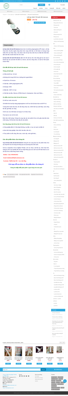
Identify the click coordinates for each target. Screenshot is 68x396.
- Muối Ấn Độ (55, 173)
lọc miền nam (60, 377)
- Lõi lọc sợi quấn (56, 66)
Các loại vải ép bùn (56, 312)
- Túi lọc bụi (55, 27)
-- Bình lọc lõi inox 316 (57, 154)
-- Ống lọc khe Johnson (58, 205)
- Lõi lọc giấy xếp (56, 69)
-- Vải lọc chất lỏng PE (57, 55)
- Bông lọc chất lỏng (57, 106)
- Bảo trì (54, 263)
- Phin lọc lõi (55, 129)
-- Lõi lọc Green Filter (57, 201)
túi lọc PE (58, 382)
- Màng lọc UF (56, 143)
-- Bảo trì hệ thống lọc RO (58, 277)
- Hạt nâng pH (56, 178)
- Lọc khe (55, 303)
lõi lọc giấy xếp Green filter (24, 174)
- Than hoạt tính (56, 161)
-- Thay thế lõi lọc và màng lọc (58, 272)
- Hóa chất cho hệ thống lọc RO (58, 170)
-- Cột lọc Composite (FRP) (58, 254)
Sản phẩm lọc (56, 97)
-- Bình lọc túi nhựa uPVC (58, 150)
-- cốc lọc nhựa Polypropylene (56, 244)
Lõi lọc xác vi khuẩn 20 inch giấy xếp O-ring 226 (18, 359)
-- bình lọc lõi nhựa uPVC (58, 157)
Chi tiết (8, 363)
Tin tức (46, 8)
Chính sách (58, 8)
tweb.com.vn (51, 392)
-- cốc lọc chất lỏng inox (58, 252)
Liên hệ (63, 8)
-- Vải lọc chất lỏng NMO (58, 50)
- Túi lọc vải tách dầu (57, 94)
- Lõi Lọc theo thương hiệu (58, 62)
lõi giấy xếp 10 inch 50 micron (37, 174)
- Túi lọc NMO (56, 83)
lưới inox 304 (54, 385)
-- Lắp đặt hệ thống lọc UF (58, 287)
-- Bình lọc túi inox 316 (57, 148)
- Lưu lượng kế (56, 131)
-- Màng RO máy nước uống (57, 235)
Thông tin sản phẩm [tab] (8, 45)
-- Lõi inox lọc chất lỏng (58, 210)
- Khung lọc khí (56, 25)
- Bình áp (55, 115)
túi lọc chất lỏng (55, 378)
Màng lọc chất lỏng (57, 136)
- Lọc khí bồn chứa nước (58, 39)
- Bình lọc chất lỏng (57, 103)
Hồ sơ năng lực (26, 11)
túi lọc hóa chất (60, 384)
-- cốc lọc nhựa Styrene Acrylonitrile (58, 249)
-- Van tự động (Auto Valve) (57, 181)
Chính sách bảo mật (58, 11)
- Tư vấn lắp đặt (56, 266)
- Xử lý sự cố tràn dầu (57, 117)
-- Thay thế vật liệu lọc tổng (58, 268)
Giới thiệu (41, 8)
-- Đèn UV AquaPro (57, 187)
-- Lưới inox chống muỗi (58, 296)
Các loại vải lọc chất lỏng (57, 316)
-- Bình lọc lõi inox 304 (57, 152)
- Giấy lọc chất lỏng (57, 99)
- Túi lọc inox (55, 87)
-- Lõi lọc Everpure (57, 199)
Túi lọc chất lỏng (56, 78)
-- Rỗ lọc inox (56, 215)
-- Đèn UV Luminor (57, 192)
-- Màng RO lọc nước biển (58, 231)
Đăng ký (43, 369)
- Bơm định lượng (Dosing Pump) (58, 121)
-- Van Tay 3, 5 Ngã (57, 185)
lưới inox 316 (54, 384)
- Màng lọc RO (56, 141)
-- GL (54, 229)
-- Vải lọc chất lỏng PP (57, 53)
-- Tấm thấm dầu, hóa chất (58, 194)
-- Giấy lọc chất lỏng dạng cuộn (58, 47)
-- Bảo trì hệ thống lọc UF (58, 280)
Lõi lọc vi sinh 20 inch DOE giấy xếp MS (8, 359)
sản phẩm (62, 4)
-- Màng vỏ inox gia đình (58, 240)
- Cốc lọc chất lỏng (57, 124)
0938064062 (20, 1)
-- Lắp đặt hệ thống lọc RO (58, 284)
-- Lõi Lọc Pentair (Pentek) (58, 196)
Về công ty (9, 11)
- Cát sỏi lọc (55, 164)
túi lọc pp (53, 382)
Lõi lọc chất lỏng (56, 57)
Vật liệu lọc (55, 159)
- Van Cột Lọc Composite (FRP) (58, 109)
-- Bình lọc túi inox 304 (57, 145)
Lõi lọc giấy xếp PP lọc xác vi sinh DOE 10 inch (29, 359)
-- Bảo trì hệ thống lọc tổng (58, 275)
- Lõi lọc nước (56, 76)
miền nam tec (54, 377)
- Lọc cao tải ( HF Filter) (58, 59)
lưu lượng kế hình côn (56, 387)
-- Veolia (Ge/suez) (57, 226)
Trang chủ (35, 8)
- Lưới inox (55, 305)
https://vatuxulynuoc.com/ (8, 387)
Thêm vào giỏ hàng (40, 22)
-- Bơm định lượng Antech (58, 203)
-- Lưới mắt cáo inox (57, 294)
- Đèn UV (55, 113)
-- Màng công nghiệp (57, 238)
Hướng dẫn (52, 8)
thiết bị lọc (61, 378)
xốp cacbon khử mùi (55, 389)
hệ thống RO (58, 380)
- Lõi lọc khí (55, 32)
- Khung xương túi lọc (57, 34)
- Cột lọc (55, 127)
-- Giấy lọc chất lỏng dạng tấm (58, 42)
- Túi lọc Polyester (57, 80)
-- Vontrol (55, 224)
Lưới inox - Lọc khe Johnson (57, 300)
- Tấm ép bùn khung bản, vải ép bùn (58, 91)
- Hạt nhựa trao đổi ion (57, 166)
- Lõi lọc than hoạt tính (57, 73)
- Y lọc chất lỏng (56, 134)
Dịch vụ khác (55, 259)
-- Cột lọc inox (56, 256)
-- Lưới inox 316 (56, 291)
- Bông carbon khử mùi (58, 22)
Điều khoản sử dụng (42, 11)
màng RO (53, 380)
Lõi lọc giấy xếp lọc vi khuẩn (12, 174)
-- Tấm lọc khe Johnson (58, 208)
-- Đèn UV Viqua (56, 189)
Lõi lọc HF (63, 382)
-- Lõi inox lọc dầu (56, 212)
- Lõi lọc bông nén (56, 64)
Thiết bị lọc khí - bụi (57, 20)
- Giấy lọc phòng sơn (57, 29)
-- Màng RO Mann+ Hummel (57, 218)
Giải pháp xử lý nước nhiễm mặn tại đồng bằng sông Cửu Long (57, 322)
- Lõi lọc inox (55, 71)
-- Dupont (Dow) (56, 222)
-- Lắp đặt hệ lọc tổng (57, 282)
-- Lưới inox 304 (56, 289)
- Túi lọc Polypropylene (58, 85)
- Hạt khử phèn (56, 175)
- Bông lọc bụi (56, 36)
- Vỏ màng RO (56, 138)
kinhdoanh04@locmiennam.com (10, 1)
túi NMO (62, 387)
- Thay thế (55, 261)
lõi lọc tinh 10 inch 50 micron (9, 176)
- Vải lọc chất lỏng (56, 101)
